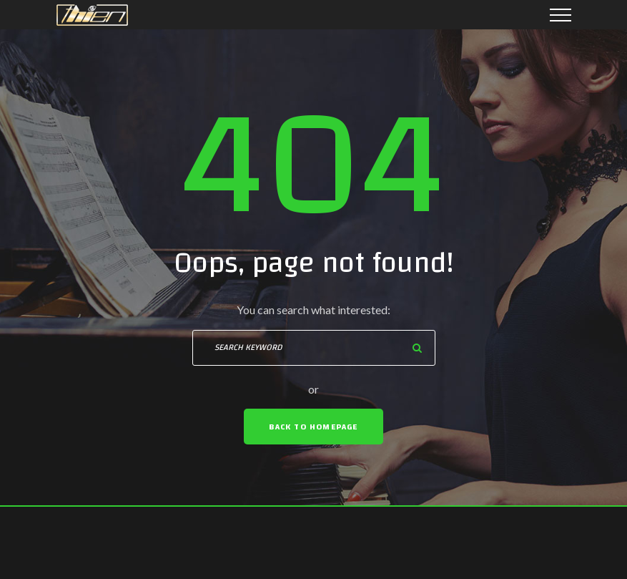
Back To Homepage (313, 426)
